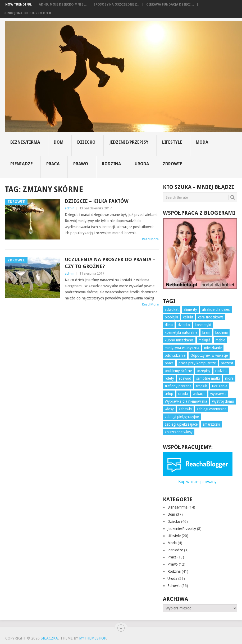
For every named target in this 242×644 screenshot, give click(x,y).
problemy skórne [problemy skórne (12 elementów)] (178, 371)
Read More (150, 239)
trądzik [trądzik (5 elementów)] (201, 386)
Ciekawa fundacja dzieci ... (170, 4)
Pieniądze (21, 163)
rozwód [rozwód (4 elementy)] (185, 378)
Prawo (80, 163)
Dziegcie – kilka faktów (97, 201)
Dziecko (86, 142)
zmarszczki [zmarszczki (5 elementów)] (211, 424)
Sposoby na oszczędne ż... (116, 4)
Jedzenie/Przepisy (128, 142)
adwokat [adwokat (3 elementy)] (172, 309)
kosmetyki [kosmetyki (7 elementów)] (203, 325)
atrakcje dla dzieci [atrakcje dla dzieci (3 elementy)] (216, 309)
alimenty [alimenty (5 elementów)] (190, 309)
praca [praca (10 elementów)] (169, 363)
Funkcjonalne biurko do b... (28, 13)
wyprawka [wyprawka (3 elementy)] (218, 394)
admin (69, 208)
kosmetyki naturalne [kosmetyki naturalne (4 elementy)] (181, 332)
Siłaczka (49, 638)
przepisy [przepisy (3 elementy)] (203, 371)
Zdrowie (172, 163)
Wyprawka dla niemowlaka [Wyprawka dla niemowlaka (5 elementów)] (186, 401)
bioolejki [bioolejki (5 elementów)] (171, 317)
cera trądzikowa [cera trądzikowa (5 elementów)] (211, 317)
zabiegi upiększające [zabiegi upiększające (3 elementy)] (181, 424)
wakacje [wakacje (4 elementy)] (199, 394)
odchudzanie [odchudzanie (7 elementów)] (175, 355)
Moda (202, 142)
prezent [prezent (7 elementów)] (227, 363)
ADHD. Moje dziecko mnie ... (62, 4)
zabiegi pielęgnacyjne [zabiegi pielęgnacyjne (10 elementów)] (182, 417)
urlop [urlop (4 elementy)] (169, 394)
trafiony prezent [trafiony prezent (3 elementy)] (178, 386)
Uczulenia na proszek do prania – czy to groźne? (110, 263)
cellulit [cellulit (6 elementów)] (188, 317)
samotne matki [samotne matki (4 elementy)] (208, 378)
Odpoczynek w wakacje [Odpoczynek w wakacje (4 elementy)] (209, 355)
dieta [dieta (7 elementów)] (169, 325)
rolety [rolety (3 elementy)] (169, 378)
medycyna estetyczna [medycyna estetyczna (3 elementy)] (182, 348)
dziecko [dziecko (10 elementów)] (184, 325)
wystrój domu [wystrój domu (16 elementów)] (223, 401)
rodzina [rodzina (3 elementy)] (221, 371)
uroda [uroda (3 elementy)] (183, 394)
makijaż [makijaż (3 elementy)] (205, 340)
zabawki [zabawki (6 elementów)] (185, 409)
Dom (58, 142)
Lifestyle (172, 142)
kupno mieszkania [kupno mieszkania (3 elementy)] (179, 340)
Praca (53, 163)
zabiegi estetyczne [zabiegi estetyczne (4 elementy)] (211, 409)
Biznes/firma (25, 142)
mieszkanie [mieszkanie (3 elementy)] (213, 348)
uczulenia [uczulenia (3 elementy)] (219, 386)
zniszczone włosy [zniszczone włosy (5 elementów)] (179, 432)
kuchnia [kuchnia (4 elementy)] (221, 332)
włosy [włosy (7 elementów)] (169, 409)
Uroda (142, 163)
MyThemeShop (92, 638)
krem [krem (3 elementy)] (206, 332)
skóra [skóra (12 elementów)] (229, 378)
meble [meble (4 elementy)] (220, 340)
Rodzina (111, 163)
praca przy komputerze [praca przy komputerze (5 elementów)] (197, 363)
